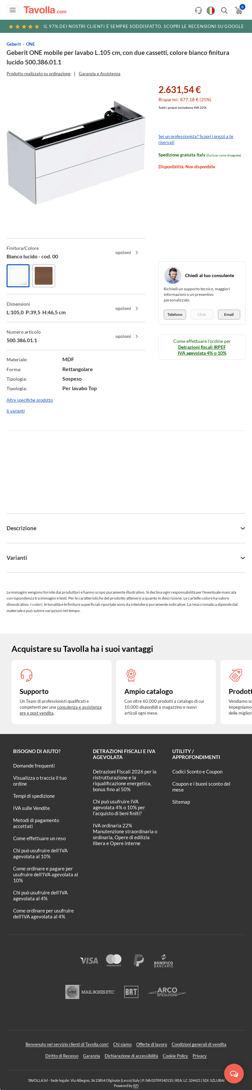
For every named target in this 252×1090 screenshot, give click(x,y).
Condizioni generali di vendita (199, 1044)
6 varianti (16, 411)
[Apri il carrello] (238, 10)
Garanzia (91, 1055)
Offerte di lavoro (151, 1044)
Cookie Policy (175, 1055)
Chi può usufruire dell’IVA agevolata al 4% (40, 895)
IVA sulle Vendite (31, 808)
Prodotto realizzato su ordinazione (39, 73)
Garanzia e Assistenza (99, 73)
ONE (30, 44)
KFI (135, 1085)
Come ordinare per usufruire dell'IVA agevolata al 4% (43, 913)
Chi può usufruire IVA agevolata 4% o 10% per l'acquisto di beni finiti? (119, 807)
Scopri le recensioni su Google (126, 26)
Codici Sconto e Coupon (197, 771)
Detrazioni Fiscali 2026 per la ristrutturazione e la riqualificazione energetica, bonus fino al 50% (125, 780)
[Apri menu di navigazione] (13, 10)
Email (229, 314)
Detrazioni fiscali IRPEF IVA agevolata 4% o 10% (202, 350)
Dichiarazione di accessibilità (131, 1055)
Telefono (174, 314)
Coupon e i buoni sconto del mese (201, 787)
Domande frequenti (34, 766)
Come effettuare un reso (39, 838)
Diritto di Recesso (61, 1055)
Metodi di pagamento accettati (36, 823)
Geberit (14, 44)
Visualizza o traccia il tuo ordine (40, 781)
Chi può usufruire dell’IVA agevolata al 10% (40, 853)
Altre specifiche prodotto (30, 400)
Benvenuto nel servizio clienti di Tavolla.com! (67, 1044)
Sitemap (181, 802)
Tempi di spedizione (34, 796)
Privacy (200, 1055)
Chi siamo (122, 1044)
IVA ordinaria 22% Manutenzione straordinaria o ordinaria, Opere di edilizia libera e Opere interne (125, 834)
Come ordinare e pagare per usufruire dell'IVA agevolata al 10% (45, 874)
